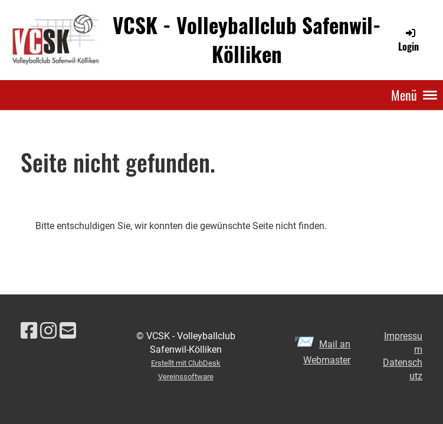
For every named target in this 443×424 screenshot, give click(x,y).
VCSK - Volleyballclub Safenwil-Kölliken (247, 39)
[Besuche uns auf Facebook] (29, 331)
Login (408, 40)
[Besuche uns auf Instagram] (48, 331)
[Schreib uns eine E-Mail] (68, 331)
